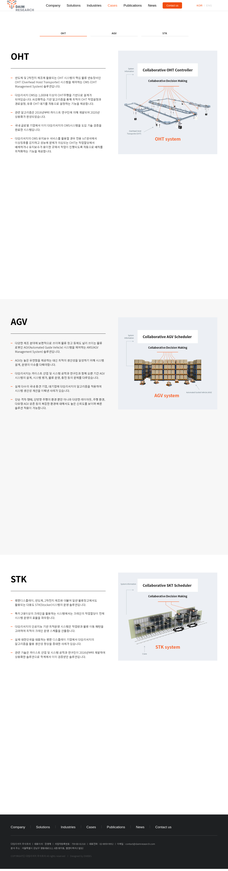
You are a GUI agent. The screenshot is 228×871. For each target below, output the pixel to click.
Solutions (74, 10)
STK (165, 34)
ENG (209, 10)
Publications (132, 10)
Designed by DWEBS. (81, 858)
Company (53, 10)
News (152, 10)
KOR (200, 10)
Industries (94, 10)
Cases (112, 10)
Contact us (172, 10)
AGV (114, 34)
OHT (63, 34)
